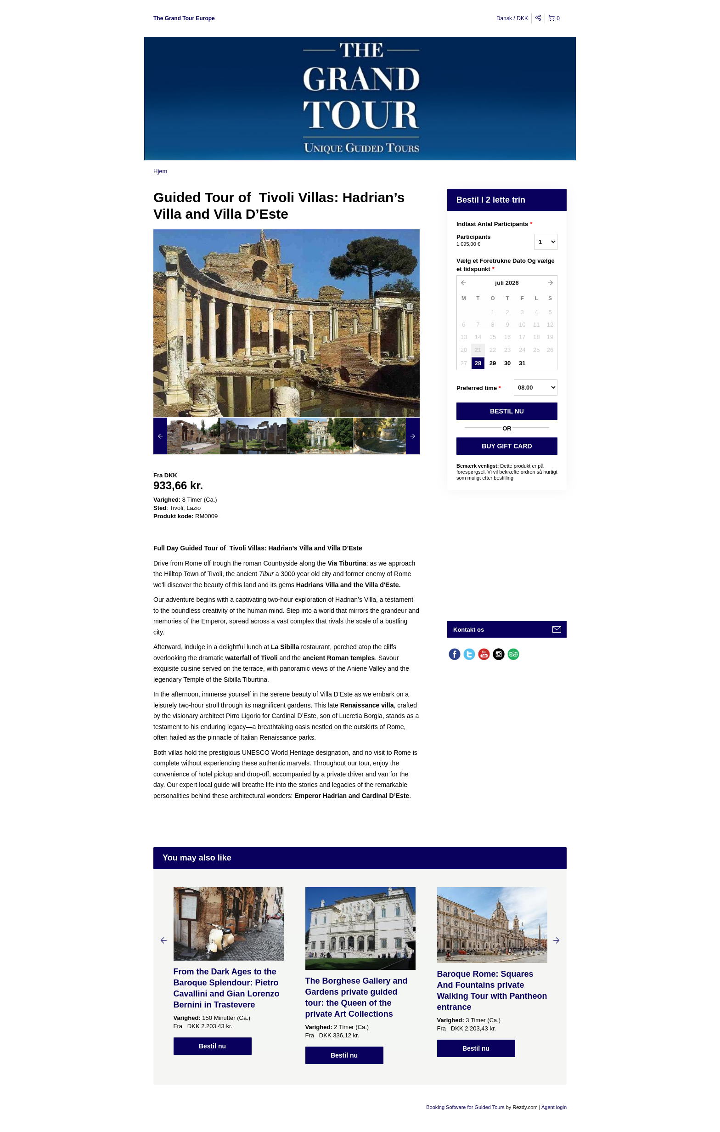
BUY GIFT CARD (507, 446)
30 (507, 363)
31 (522, 363)
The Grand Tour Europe (184, 18)
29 (492, 363)
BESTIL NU (507, 411)
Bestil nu (212, 1046)
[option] (186, 436)
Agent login (554, 1107)
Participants (484, 240)
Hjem (160, 171)
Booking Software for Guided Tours (466, 1107)
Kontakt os (468, 629)
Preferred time (478, 388)
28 (478, 363)
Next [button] (556, 940)
